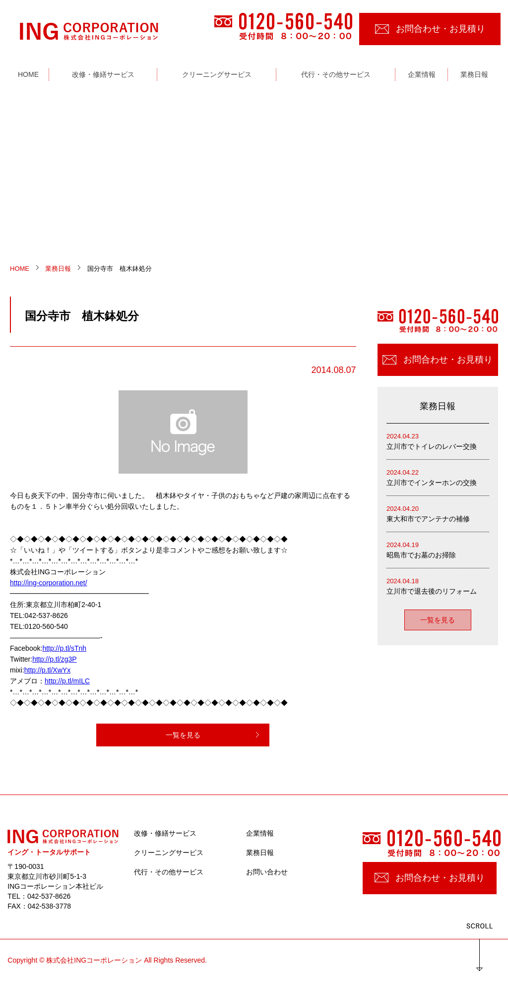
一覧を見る (183, 735)
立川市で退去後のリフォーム (437, 585)
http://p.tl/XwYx (47, 670)
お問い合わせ (267, 871)
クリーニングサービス (168, 852)
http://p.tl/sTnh (64, 648)
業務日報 (260, 852)
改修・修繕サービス (165, 833)
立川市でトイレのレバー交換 (437, 440)
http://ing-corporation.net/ (48, 583)
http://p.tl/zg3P (54, 659)
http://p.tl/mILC (67, 681)
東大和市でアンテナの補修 (437, 513)
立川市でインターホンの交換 (437, 477)
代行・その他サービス (168, 871)
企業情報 (260, 833)
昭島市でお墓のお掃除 (437, 549)
